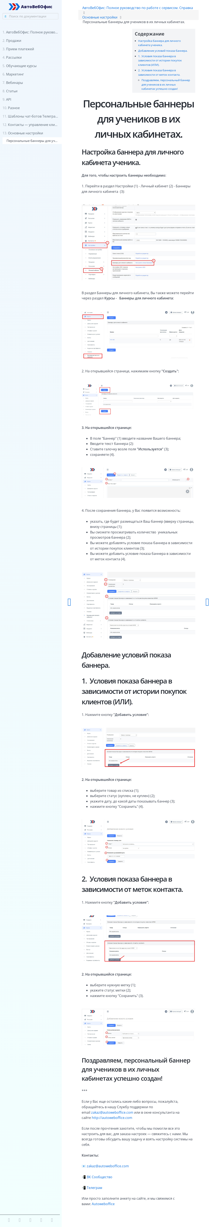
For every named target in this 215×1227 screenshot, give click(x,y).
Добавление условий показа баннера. (162, 51)
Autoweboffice (104, 1197)
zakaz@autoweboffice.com (114, 1105)
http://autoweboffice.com (113, 1111)
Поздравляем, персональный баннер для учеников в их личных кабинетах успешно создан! (165, 84)
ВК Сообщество (101, 1170)
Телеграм (96, 1181)
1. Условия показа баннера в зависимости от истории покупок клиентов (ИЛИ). (159, 60)
